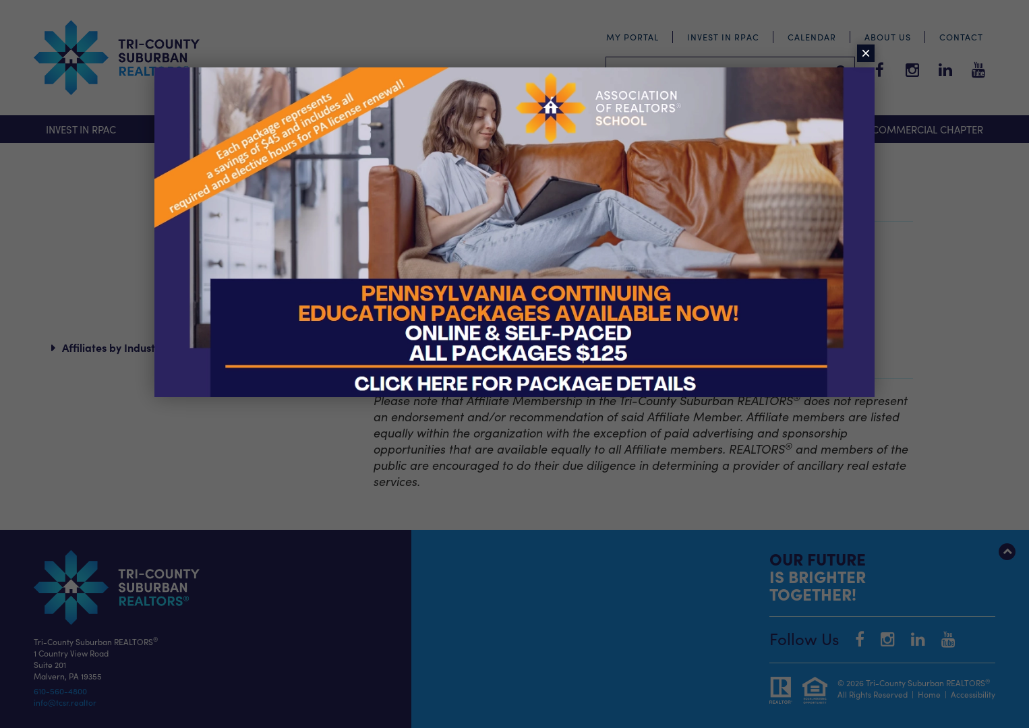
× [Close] (866, 53)
